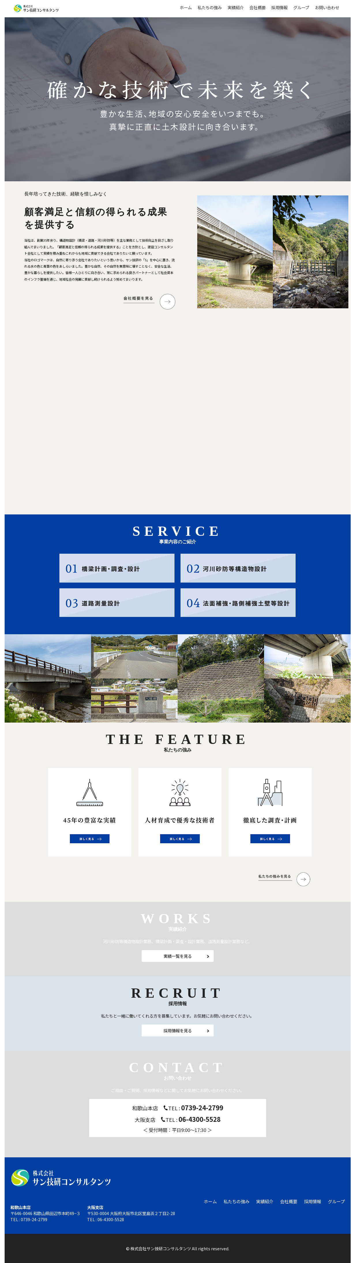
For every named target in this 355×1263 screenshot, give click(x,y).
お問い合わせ (327, 7)
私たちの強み (210, 7)
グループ (301, 7)
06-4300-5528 (200, 1119)
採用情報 (279, 7)
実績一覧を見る (178, 956)
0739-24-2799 (202, 1107)
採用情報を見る (178, 1030)
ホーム (186, 7)
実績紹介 (236, 7)
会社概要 (257, 7)
